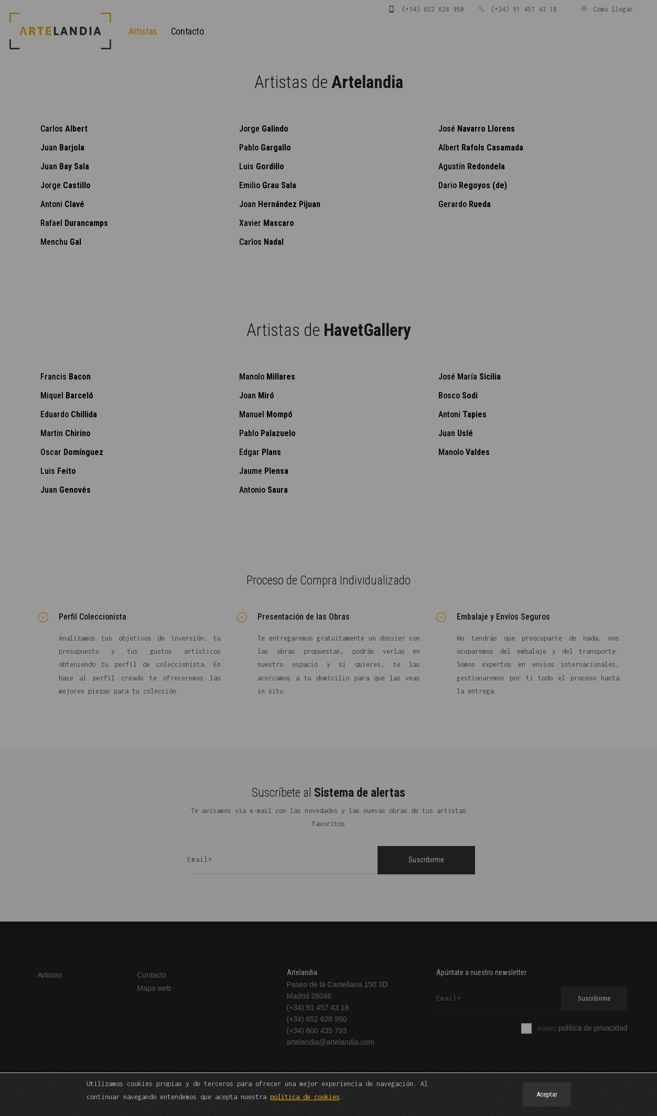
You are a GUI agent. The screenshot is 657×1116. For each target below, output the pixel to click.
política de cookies (305, 1097)
